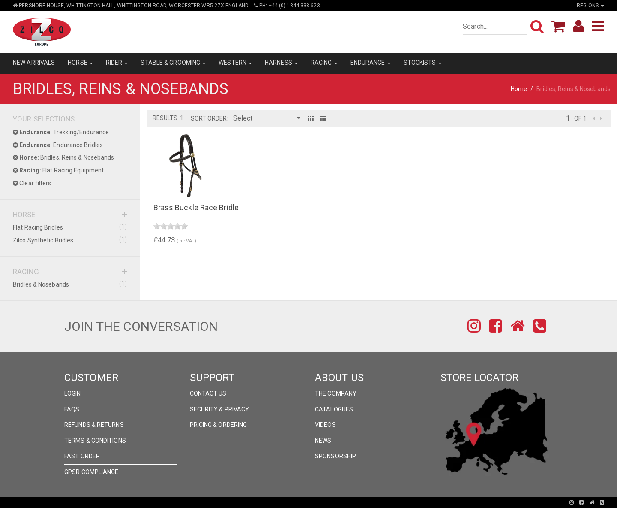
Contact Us (208, 393)
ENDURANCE (370, 62)
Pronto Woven (278, 502)
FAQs (71, 409)
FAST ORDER (82, 456)
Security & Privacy (219, 409)
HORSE (80, 62)
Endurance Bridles (58, 145)
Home (519, 88)
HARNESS (281, 62)
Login (72, 393)
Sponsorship (335, 456)
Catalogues (334, 409)
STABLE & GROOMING (173, 62)
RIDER (117, 62)
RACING (324, 62)
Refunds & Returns (94, 424)
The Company (335, 393)
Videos (325, 424)
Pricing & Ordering (218, 424)
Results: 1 (168, 118)
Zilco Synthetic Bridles (70, 239)
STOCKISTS (423, 62)
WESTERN (235, 62)
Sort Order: (209, 118)
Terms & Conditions (95, 440)
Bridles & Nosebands (70, 284)
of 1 (580, 118)
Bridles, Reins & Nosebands (63, 157)
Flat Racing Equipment (58, 170)
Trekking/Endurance (61, 132)
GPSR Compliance (91, 472)
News (323, 440)
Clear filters (32, 183)
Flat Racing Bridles (70, 227)
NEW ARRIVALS (34, 62)
